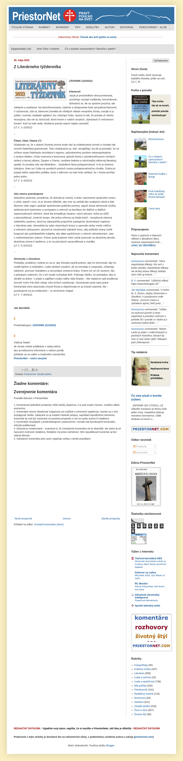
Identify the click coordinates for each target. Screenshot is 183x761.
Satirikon (139, 702)
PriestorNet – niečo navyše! (30, 358)
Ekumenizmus (156, 139)
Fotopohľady (141, 665)
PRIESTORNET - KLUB (153, 27)
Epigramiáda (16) (21, 48)
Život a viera (140, 710)
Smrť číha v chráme (48, 48)
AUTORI (109, 27)
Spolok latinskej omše (147, 605)
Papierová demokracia (146, 600)
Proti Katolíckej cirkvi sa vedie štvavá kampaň (156, 194)
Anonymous (137, 261)
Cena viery (154, 208)
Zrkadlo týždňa (44, 374)
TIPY (77, 27)
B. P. (133, 280)
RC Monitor (141, 583)
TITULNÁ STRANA (22, 27)
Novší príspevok (23, 518)
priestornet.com (144, 736)
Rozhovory (140, 698)
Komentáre (140, 452)
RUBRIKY (44, 27)
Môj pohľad (140, 685)
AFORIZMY (62, 27)
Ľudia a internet (142, 677)
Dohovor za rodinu (145, 572)
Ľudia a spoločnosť (144, 681)
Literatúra (139, 673)
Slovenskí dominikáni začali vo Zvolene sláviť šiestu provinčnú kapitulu (150, 564)
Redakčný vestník (143, 693)
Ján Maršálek (138, 290)
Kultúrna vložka (142, 669)
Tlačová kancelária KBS (148, 558)
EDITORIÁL (127, 27)
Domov (66, 518)
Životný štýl (140, 714)
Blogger (110, 745)
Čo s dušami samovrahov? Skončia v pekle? (90, 48)
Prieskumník (30, 374)
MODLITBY (92, 27)
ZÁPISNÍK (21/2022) (44, 325)
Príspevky (140, 446)
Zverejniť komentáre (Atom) (49, 524)
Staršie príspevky (111, 518)
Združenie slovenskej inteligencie (147, 596)
